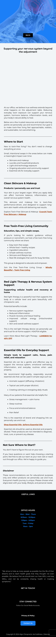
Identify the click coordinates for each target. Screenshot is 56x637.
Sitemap (47, 634)
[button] (28, 499)
